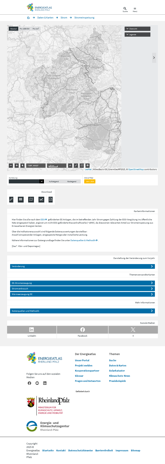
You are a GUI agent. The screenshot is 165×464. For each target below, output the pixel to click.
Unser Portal (82, 360)
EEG (43, 219)
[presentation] (82, 98)
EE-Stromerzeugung (22, 282)
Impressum (122, 450)
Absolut (13, 28)
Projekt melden (83, 365)
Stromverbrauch (20, 288)
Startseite (48, 450)
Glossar (79, 375)
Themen (114, 354)
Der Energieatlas (85, 354)
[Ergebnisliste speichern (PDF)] (51, 200)
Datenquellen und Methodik (25, 310)
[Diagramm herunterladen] (41, 200)
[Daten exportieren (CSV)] (21, 200)
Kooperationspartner (87, 370)
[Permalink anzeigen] (11, 200)
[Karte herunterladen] (31, 200)
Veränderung (18, 266)
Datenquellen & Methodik (82, 240)
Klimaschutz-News (119, 375)
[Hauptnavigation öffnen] (135, 10)
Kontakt (61, 450)
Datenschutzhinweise (80, 450)
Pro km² (36, 28)
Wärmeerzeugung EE (22, 294)
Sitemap (135, 450)
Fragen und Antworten (88, 380)
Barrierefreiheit (104, 450)
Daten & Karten (117, 365)
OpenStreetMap (136, 169)
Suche (112, 360)
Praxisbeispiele (117, 380)
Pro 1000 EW (24, 28)
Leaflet (88, 169)
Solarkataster (117, 370)
